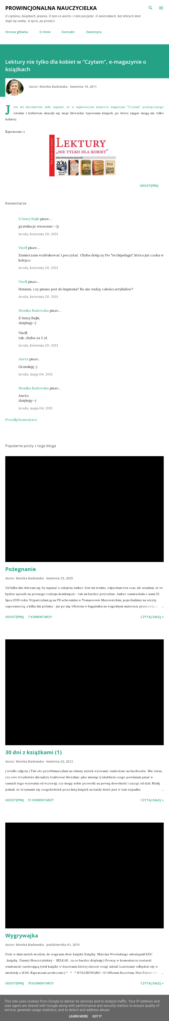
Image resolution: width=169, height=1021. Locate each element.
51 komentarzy (41, 800)
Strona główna (16, 32)
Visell (22, 247)
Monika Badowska (33, 310)
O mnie (44, 32)
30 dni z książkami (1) (33, 752)
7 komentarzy (40, 617)
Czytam (133, 107)
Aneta (23, 359)
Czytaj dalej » (152, 617)
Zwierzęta (93, 32)
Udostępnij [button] (149, 185)
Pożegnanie (20, 569)
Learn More (78, 1016)
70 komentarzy (41, 983)
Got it (97, 1016)
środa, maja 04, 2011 (35, 374)
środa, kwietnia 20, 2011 (38, 234)
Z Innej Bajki (28, 219)
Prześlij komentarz (21, 419)
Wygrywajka (21, 935)
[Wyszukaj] (150, 8)
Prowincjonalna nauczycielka (51, 7)
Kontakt (68, 32)
